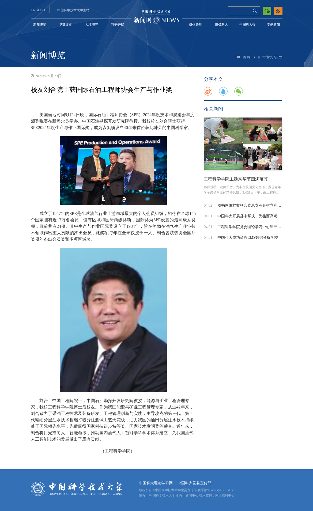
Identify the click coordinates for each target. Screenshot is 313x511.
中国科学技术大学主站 (73, 10)
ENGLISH (38, 10)
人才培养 (91, 25)
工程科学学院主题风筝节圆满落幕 (236, 179)
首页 (246, 57)
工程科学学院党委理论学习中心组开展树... (252, 227)
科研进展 (117, 25)
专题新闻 (273, 25)
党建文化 (65, 25)
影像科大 (221, 25)
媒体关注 (195, 25)
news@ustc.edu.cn (223, 490)
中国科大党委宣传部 (194, 483)
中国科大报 (247, 25)
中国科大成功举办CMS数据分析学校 (247, 238)
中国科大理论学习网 (156, 483)
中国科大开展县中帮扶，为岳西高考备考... (252, 216)
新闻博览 (39, 25)
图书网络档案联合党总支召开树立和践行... (252, 205)
